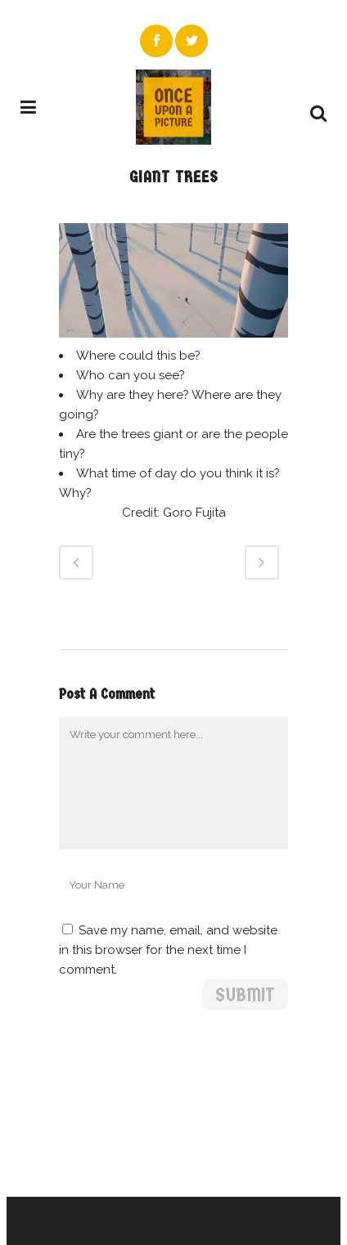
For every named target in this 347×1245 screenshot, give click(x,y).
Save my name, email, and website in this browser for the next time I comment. (168, 950)
